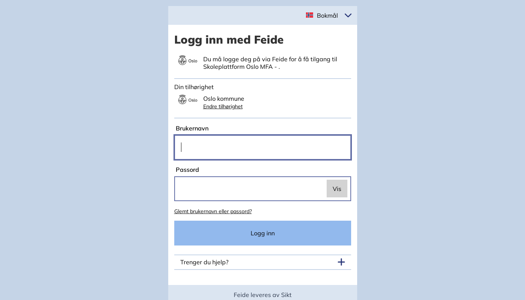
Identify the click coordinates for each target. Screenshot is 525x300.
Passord (186, 169)
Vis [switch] (337, 188)
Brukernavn (191, 128)
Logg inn (263, 233)
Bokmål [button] (327, 15)
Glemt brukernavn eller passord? (213, 211)
